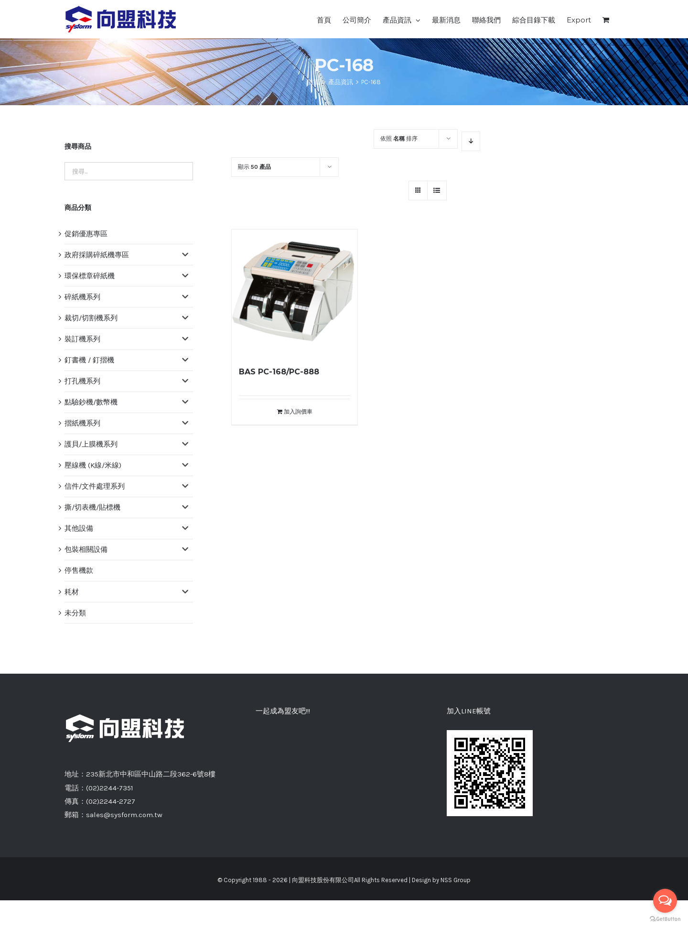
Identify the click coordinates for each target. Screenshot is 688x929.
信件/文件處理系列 (94, 486)
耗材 (71, 592)
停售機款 (78, 570)
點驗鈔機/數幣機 (91, 402)
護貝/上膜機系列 (91, 444)
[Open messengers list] (665, 901)
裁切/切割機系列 (91, 318)
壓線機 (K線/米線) (92, 465)
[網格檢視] (437, 190)
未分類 (75, 613)
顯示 (254, 167)
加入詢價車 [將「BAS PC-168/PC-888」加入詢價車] (298, 411)
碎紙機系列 (82, 297)
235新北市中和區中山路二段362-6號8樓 (150, 774)
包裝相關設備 (86, 549)
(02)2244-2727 (110, 801)
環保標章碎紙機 (89, 276)
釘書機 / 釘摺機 (89, 360)
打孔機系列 (82, 381)
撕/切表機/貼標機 (92, 507)
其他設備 (78, 528)
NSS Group (456, 880)
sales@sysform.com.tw (124, 814)
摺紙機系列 (82, 423)
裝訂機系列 (82, 339)
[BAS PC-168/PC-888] (294, 292)
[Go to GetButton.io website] (665, 919)
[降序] (471, 141)
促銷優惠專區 (86, 234)
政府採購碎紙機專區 (96, 255)
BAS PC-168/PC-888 (279, 371)
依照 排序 (399, 138)
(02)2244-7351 (109, 788)
